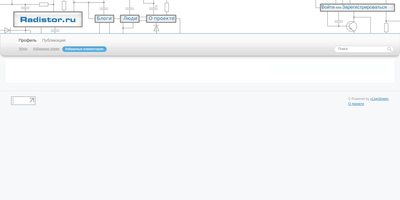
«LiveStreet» (379, 99)
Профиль (28, 40)
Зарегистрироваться (364, 7)
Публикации (54, 40)
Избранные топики (46, 48)
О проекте (161, 18)
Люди (130, 18)
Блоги (104, 18)
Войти (328, 7)
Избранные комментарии (84, 49)
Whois (23, 48)
